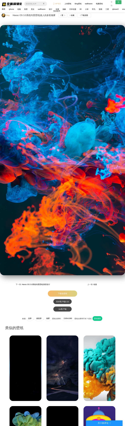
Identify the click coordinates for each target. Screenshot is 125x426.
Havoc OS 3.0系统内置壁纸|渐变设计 (36, 284)
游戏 (100, 9)
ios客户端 (62, 309)
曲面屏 (39, 318)
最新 (3, 9)
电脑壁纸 (99, 4)
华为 (93, 9)
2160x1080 (68, 318)
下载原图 (84, 15)
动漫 (95, 284)
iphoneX (115, 9)
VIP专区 (57, 4)
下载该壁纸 (62, 293)
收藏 (72, 15)
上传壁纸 (67, 4)
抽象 (64, 9)
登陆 (111, 3)
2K (81, 9)
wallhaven (89, 4)
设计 (50, 9)
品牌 (29, 318)
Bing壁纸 (78, 4)
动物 (19, 9)
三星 (107, 9)
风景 (26, 9)
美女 (32, 9)
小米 (87, 9)
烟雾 (48, 318)
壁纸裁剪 (97, 318)
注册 (118, 2)
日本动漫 (72, 9)
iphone (11, 9)
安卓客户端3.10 (62, 302)
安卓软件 (56, 11)
